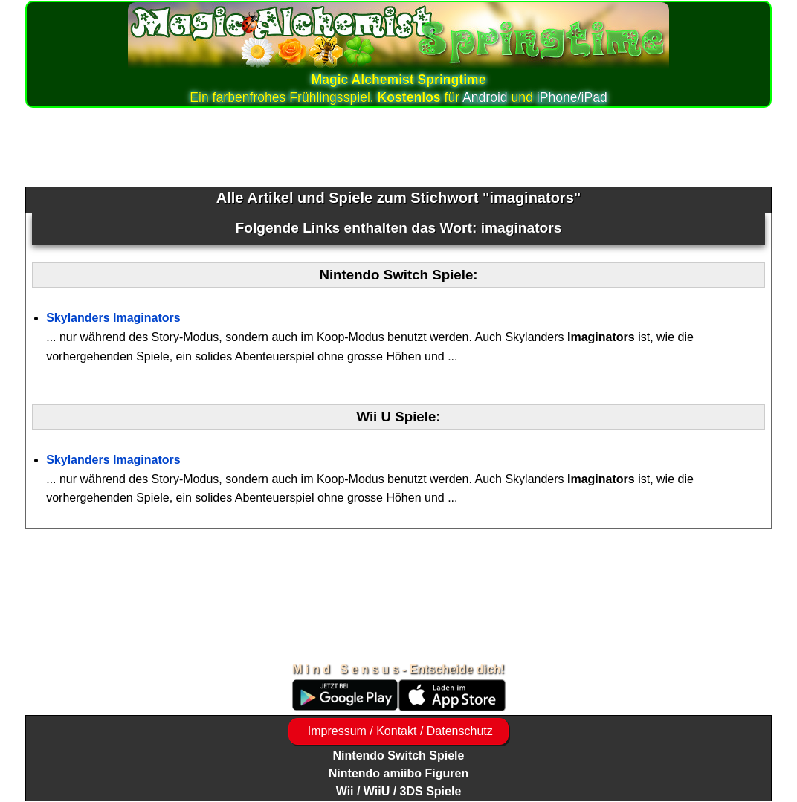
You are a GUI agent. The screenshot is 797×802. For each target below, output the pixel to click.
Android (485, 97)
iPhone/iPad (572, 97)
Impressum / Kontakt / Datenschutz (398, 731)
